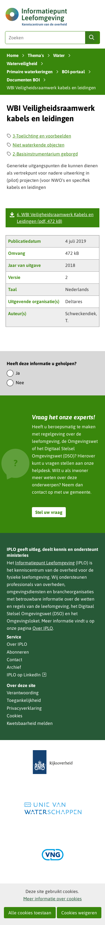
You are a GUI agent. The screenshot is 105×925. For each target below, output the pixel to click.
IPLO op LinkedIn (26, 674)
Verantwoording (23, 692)
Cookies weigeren (79, 912)
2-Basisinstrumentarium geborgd (45, 153)
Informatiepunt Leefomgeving (45, 562)
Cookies (14, 715)
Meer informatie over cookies (52, 898)
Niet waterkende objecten (38, 144)
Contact (14, 659)
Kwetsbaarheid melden (30, 723)
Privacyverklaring (24, 708)
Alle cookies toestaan (29, 912)
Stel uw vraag (48, 512)
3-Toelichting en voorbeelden (42, 135)
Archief (14, 667)
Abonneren (18, 651)
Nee (20, 382)
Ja (18, 373)
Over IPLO (42, 628)
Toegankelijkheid (24, 700)
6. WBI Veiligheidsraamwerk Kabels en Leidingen (55, 218)
